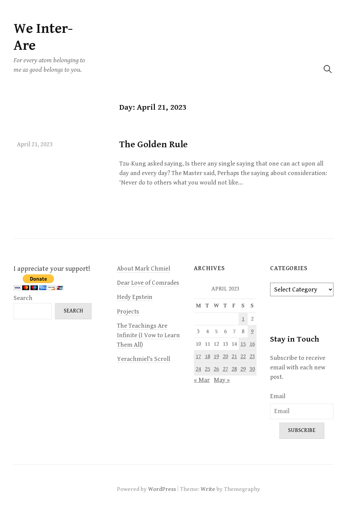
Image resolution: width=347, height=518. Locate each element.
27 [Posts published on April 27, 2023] (225, 369)
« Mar (202, 380)
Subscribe (301, 430)
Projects (128, 311)
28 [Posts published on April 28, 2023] (234, 369)
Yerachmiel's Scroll (143, 359)
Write (208, 489)
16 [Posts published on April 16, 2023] (252, 344)
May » (222, 380)
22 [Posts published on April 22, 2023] (243, 356)
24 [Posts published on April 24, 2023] (198, 369)
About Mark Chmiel (143, 268)
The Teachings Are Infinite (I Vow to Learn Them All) (148, 335)
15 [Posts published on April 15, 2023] (243, 344)
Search (23, 298)
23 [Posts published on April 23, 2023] (252, 356)
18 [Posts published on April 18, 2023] (207, 356)
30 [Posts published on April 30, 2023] (252, 369)
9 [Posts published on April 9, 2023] (252, 331)
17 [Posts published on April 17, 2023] (198, 356)
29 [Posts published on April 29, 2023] (243, 369)
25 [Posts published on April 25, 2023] (207, 369)
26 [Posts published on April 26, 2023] (216, 369)
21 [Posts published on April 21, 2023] (234, 356)
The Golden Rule (153, 144)
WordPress (162, 489)
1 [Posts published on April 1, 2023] (243, 319)
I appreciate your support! (52, 269)
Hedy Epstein (134, 297)
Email (277, 396)
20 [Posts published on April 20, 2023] (225, 356)
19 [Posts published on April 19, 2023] (216, 356)
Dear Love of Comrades (148, 282)
